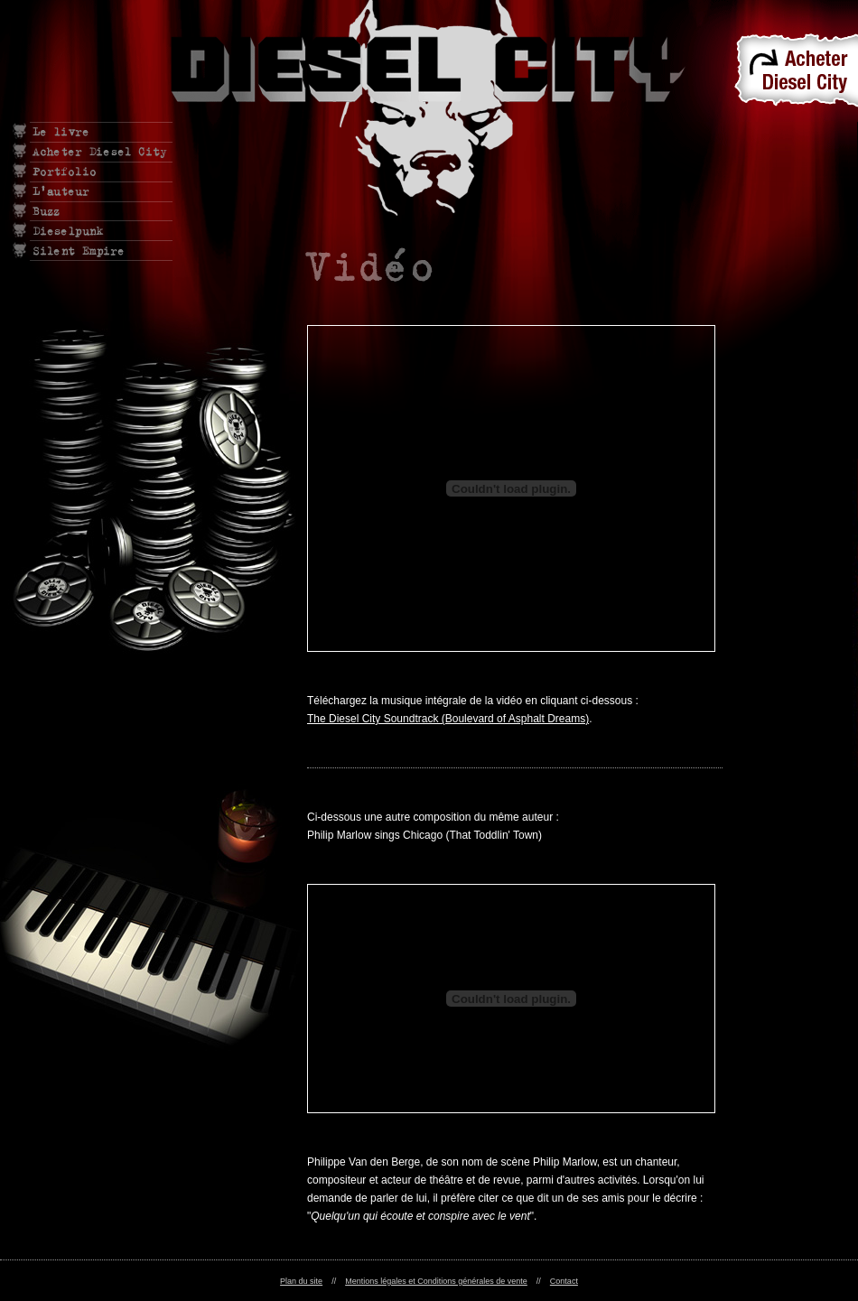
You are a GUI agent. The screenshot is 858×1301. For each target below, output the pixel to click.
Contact (564, 1281)
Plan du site (301, 1281)
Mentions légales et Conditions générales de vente (436, 1281)
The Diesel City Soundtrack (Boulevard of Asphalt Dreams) (448, 718)
